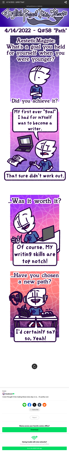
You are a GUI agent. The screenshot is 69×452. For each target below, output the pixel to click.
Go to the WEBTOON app (34, 448)
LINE (24, 405)
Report (34, 417)
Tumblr (39, 405)
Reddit (44, 405)
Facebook (29, 405)
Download (34, 430)
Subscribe (35, 409)
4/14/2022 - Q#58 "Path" (15, 2)
